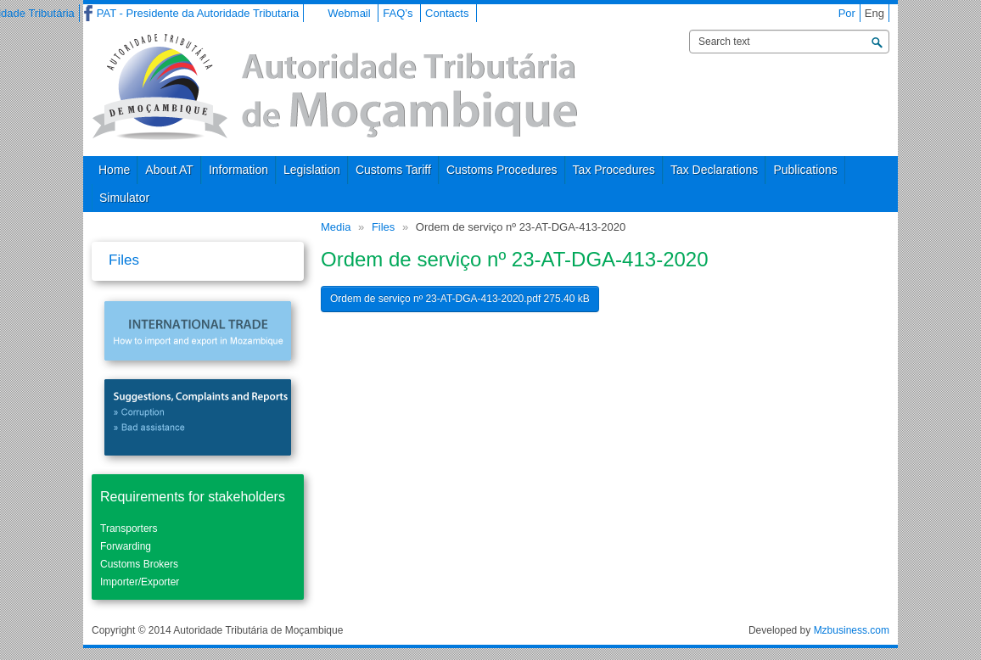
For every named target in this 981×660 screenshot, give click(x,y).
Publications (805, 169)
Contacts (446, 13)
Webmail (349, 13)
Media (335, 227)
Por (846, 13)
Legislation (311, 169)
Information (238, 169)
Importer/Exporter (139, 582)
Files (383, 227)
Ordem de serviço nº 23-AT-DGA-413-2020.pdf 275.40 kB (460, 299)
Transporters (129, 528)
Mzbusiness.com (851, 630)
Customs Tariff (393, 169)
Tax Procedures (614, 169)
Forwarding (125, 546)
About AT (169, 169)
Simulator (124, 197)
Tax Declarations (714, 169)
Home (114, 169)
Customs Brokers (139, 564)
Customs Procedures (502, 169)
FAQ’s (397, 13)
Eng (874, 13)
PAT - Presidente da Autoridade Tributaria (198, 13)
